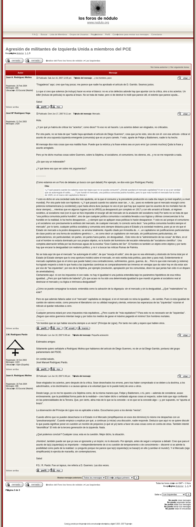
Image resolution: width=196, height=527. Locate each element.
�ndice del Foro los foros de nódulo (64, 61)
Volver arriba (12, 107)
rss (69, 524)
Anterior (20, 53)
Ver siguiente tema (179, 67)
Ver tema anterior (159, 67)
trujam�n (83, 524)
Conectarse (156, 34)
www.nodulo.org (98, 22)
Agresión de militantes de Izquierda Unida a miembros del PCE (68, 49)
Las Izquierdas (93, 61)
